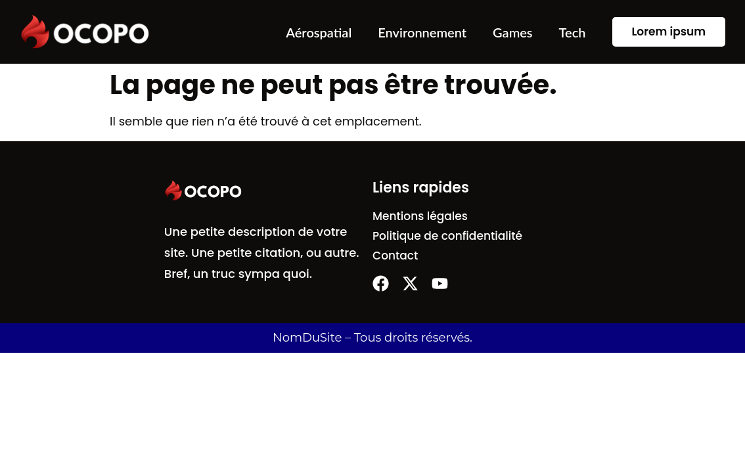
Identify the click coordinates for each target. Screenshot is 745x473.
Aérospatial (318, 32)
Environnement (422, 32)
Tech (572, 32)
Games (513, 32)
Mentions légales (420, 216)
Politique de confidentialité (447, 235)
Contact (395, 255)
